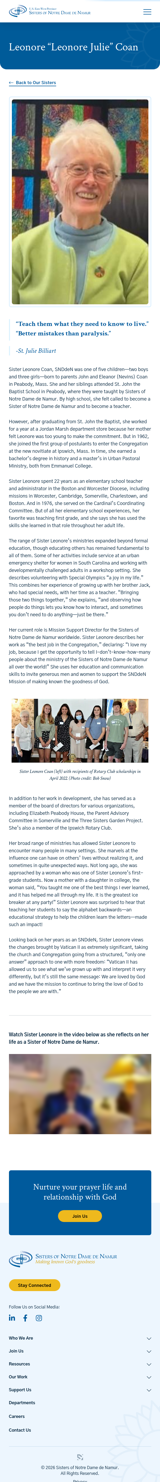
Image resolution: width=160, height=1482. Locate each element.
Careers (17, 1416)
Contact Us (20, 1430)
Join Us (80, 1216)
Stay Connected (34, 1285)
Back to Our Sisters (36, 83)
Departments (22, 1403)
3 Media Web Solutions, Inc (80, 1457)
